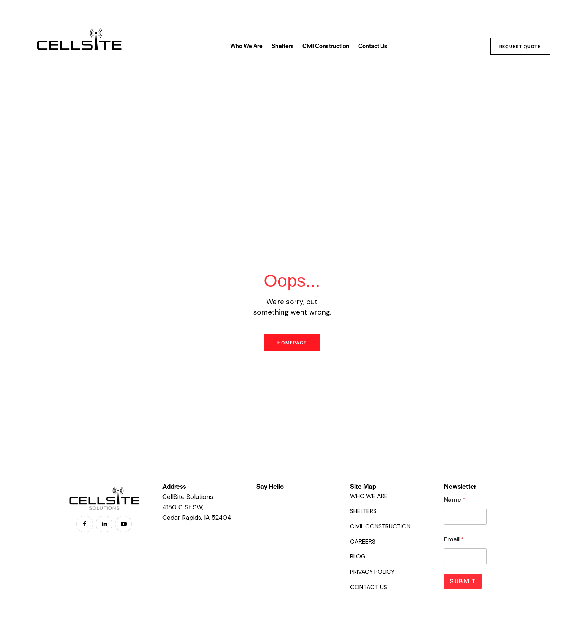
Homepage (292, 344)
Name (455, 502)
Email (454, 542)
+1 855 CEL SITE (281, 513)
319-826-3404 (280, 506)
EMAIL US (271, 498)
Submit (463, 584)
